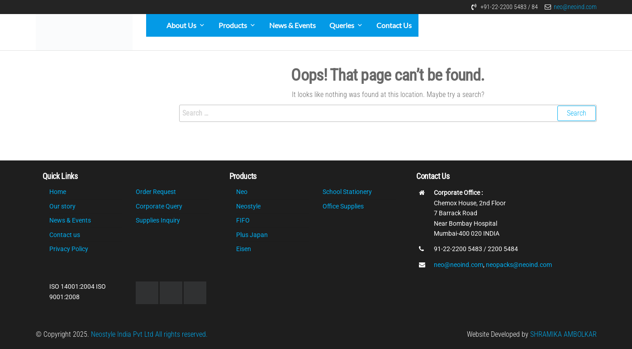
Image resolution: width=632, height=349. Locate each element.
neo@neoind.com (575, 6)
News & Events (292, 25)
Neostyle (248, 206)
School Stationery (347, 191)
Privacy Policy (68, 248)
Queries (341, 25)
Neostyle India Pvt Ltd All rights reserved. (149, 334)
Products (233, 25)
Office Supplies (343, 206)
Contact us (64, 234)
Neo (241, 191)
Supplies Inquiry (158, 220)
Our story (62, 206)
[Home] (153, 25)
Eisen (243, 248)
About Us (181, 25)
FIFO (243, 220)
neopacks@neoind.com (519, 264)
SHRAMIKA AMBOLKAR (563, 334)
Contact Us (394, 25)
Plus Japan (252, 234)
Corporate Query (159, 206)
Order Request (156, 191)
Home (57, 191)
